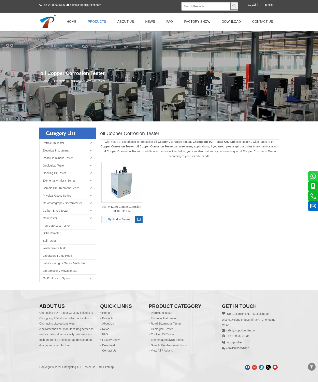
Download (108, 345)
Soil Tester (49, 240)
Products (107, 318)
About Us (108, 323)
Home (106, 312)
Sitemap (108, 367)
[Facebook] (247, 367)
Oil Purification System (57, 278)
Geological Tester (54, 165)
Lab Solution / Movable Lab (60, 270)
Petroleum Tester (53, 143)
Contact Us (109, 350)
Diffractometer (52, 233)
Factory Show (111, 339)
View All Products (162, 350)
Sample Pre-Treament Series (61, 188)
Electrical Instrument (56, 150)
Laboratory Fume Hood (57, 255)
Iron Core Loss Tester (56, 225)
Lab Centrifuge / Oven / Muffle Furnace (67, 263)
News (105, 329)
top (312, 367)
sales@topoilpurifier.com (85, 4)
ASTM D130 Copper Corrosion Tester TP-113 (121, 208)
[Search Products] (206, 6)
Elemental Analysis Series (59, 180)
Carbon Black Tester (55, 210)
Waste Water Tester (55, 248)
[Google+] (254, 367)
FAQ (105, 334)
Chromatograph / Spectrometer (62, 203)
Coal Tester (50, 218)
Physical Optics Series (57, 195)
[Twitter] (268, 367)
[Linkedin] (261, 367)
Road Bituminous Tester (58, 158)
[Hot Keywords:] (234, 6)
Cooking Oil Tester (54, 173)
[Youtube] (275, 367)
